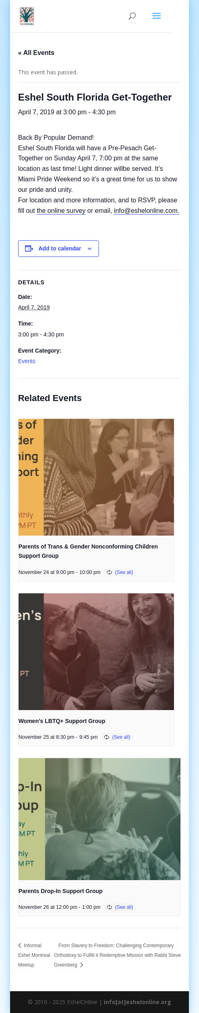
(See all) (124, 572)
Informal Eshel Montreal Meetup (34, 955)
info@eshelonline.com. (146, 210)
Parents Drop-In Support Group (61, 891)
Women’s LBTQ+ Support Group (62, 721)
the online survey (61, 210)
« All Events (36, 52)
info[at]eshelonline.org (137, 1002)
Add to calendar (59, 248)
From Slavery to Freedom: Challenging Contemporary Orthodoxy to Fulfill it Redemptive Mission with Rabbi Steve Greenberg (117, 955)
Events (27, 361)
